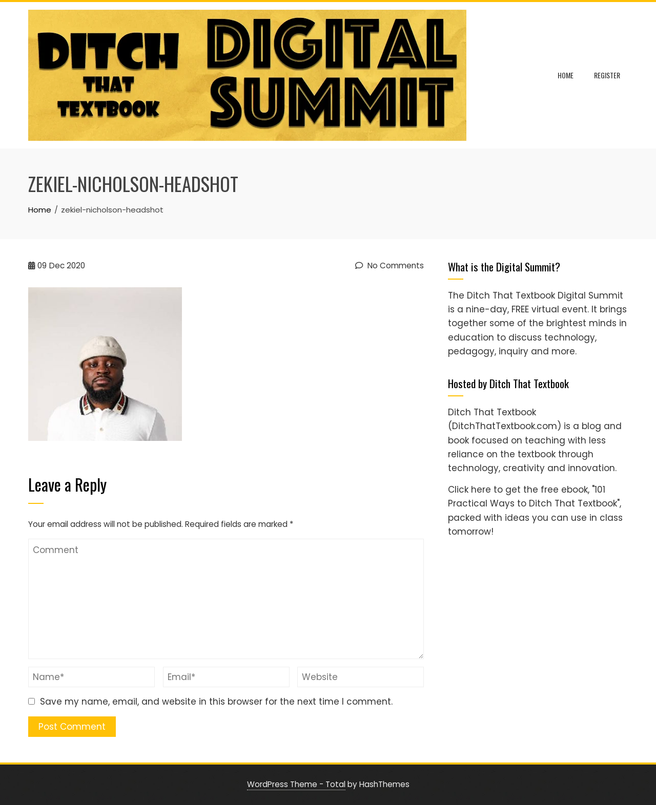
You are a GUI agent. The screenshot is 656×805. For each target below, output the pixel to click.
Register (607, 75)
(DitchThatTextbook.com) (504, 426)
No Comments (389, 265)
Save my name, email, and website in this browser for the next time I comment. (216, 701)
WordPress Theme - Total (296, 784)
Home (565, 75)
